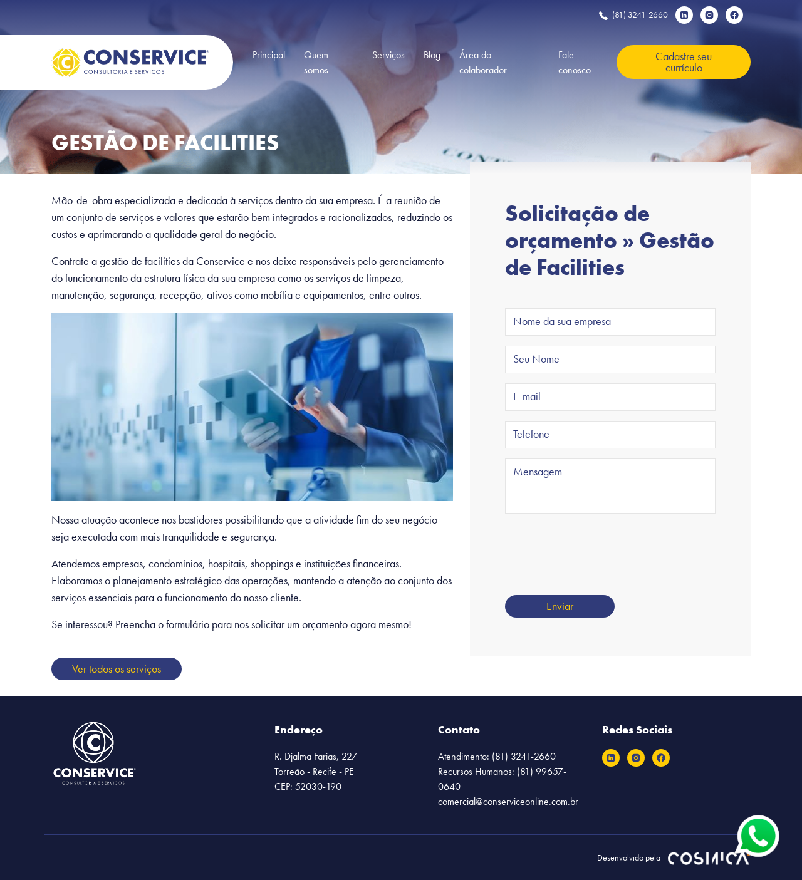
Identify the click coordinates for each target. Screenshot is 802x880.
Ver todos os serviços (116, 668)
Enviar (559, 606)
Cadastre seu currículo (683, 62)
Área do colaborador (483, 62)
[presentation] (600, 548)
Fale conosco (574, 62)
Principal (269, 54)
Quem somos (316, 62)
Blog (432, 54)
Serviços (388, 54)
